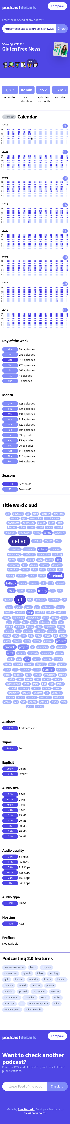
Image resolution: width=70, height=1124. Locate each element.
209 (65, 257)
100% (10, 728)
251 (65, 283)
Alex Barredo (26, 1109)
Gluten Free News (21, 49)
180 (65, 204)
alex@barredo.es (35, 1113)
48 (65, 125)
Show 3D (9, 116)
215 (65, 310)
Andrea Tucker (28, 728)
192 (65, 231)
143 (65, 178)
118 (65, 152)
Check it (57, 1086)
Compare (57, 6)
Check (61, 29)
